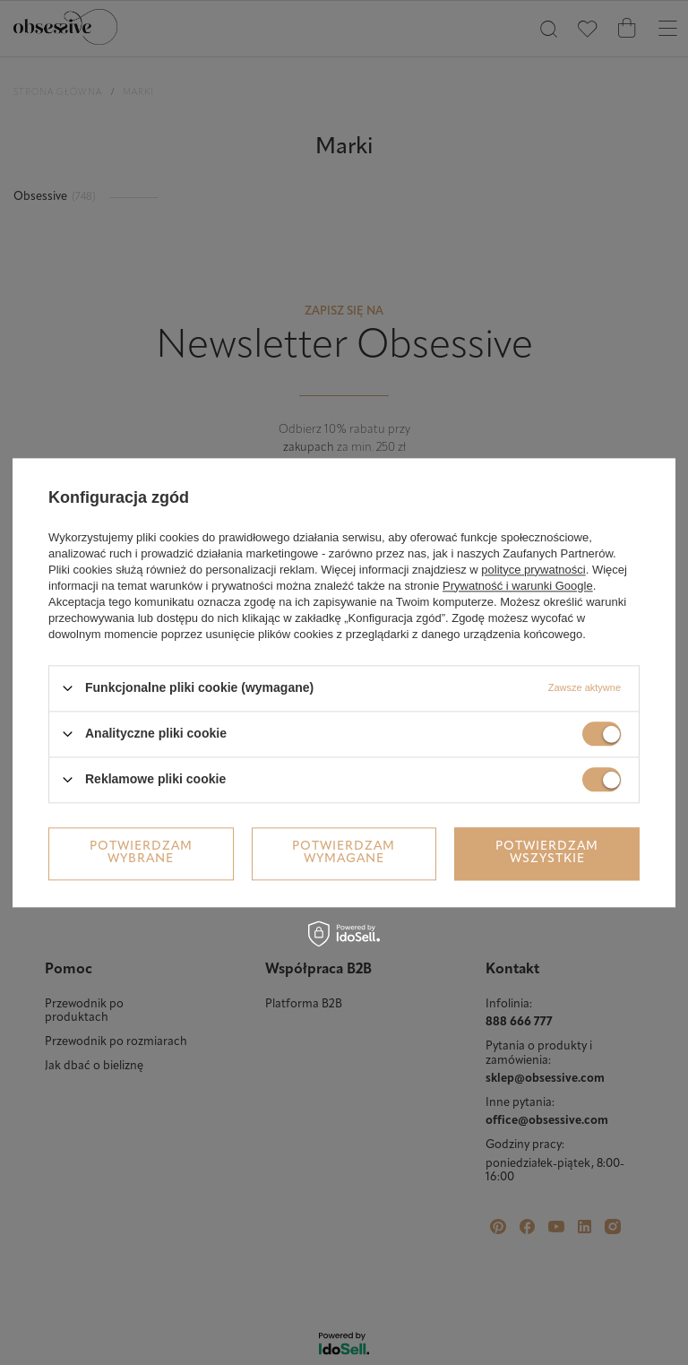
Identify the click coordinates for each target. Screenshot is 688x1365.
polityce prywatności (533, 569)
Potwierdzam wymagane (343, 853)
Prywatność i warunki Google (518, 585)
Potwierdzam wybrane (141, 853)
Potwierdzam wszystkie (546, 853)
